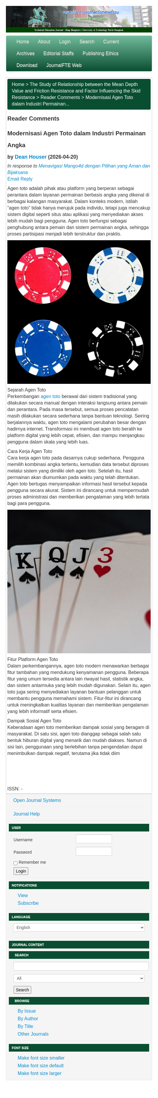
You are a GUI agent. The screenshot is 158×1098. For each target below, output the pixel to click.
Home (23, 41)
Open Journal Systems (37, 800)
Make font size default (41, 1065)
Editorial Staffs (58, 53)
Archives (25, 53)
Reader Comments (60, 97)
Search (87, 41)
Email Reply (19, 178)
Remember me (32, 862)
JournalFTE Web (64, 65)
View (23, 895)
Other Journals (33, 1034)
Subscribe (28, 903)
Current (111, 41)
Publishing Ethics (101, 53)
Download (27, 65)
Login (65, 41)
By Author (28, 1018)
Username (23, 839)
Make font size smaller (41, 1057)
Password (23, 852)
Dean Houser (31, 157)
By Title (25, 1026)
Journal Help (26, 813)
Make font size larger (40, 1073)
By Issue (27, 1010)
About (44, 41)
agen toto (50, 396)
